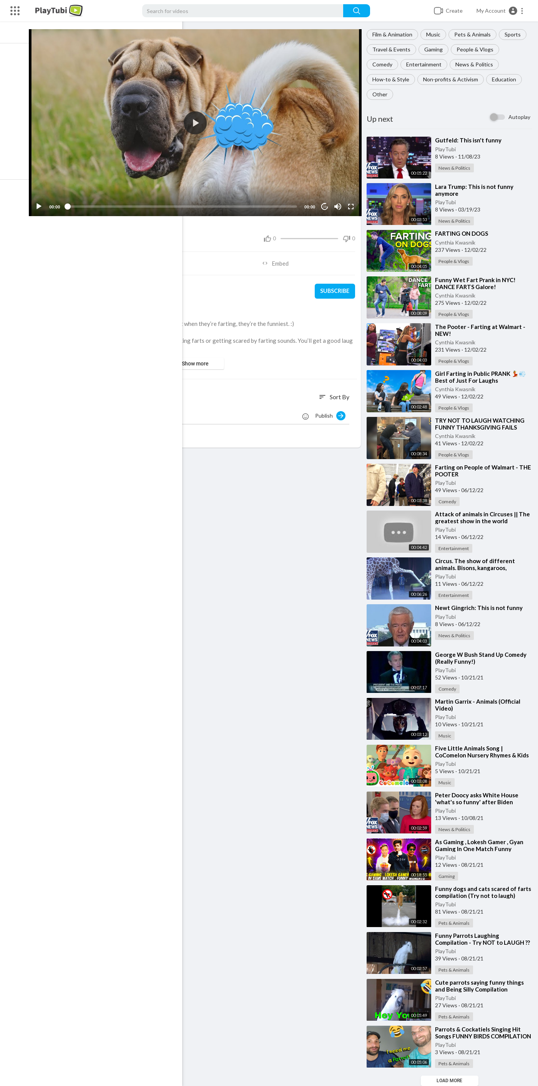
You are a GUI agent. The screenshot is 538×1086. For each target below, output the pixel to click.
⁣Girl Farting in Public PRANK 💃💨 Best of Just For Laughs (482, 377)
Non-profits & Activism (452, 79)
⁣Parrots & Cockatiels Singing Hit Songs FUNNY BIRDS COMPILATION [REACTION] (480, 1036)
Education (506, 79)
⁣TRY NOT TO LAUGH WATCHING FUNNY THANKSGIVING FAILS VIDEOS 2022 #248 (482, 427)
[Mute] (339, 203)
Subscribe (336, 287)
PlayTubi (447, 149)
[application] (200, 121)
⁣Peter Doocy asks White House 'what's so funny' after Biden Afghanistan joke (479, 802)
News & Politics (476, 64)
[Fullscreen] (352, 203)
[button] (500, 11)
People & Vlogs (477, 49)
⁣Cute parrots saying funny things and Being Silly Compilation (481, 986)
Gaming (436, 49)
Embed (279, 259)
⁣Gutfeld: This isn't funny (470, 140)
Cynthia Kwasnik (457, 242)
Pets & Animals (475, 34)
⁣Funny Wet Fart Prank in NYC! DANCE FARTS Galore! (477, 283)
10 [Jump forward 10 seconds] (326, 203)
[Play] (46, 203)
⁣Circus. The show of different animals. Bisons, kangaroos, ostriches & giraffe (477, 567)
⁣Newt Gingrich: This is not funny (481, 607)
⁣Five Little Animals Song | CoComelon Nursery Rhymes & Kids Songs (484, 755)
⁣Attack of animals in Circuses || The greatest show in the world (484, 517)
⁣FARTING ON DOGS (463, 233)
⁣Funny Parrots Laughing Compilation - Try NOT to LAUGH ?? (484, 939)
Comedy (385, 64)
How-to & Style (393, 79)
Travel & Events (394, 49)
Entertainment (426, 64)
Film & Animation (395, 34)
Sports (515, 34)
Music (435, 34)
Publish (332, 412)
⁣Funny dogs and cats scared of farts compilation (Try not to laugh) (484, 892)
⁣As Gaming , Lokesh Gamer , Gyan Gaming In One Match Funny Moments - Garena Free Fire (481, 848)
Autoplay (519, 117)
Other (382, 94)
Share (121, 259)
